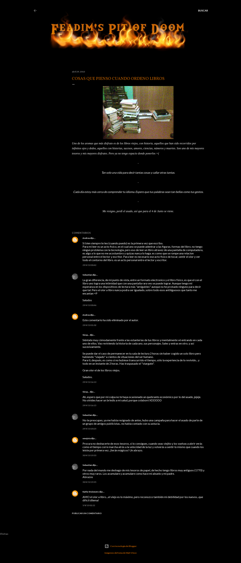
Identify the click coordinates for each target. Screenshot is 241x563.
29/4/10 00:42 (89, 265)
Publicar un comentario (87, 513)
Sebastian (87, 274)
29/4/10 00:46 (89, 305)
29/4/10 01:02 (89, 325)
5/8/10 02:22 (89, 505)
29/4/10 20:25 (89, 428)
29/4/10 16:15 (89, 405)
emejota (87, 438)
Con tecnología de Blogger (121, 546)
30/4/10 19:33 (89, 455)
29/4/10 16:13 (89, 382)
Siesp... (86, 335)
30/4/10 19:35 (89, 482)
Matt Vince (131, 553)
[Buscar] (203, 10)
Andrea (86, 238)
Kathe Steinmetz (91, 491)
